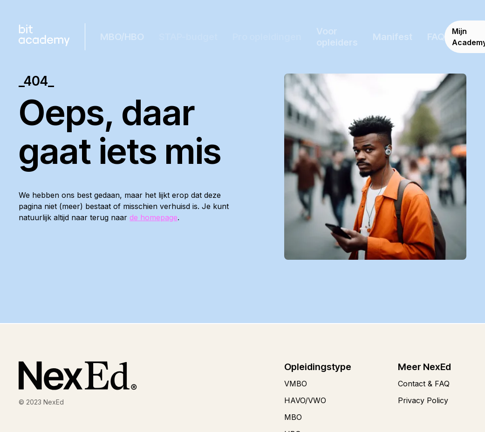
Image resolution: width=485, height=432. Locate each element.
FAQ (435, 36)
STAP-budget (188, 36)
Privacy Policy (423, 400)
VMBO (295, 383)
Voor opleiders (337, 37)
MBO (293, 417)
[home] (44, 36)
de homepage (154, 217)
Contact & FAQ (424, 383)
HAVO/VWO (305, 400)
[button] (122, 36)
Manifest (392, 36)
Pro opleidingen (266, 36)
